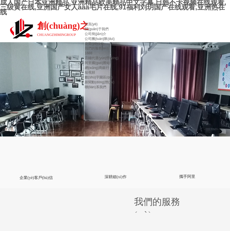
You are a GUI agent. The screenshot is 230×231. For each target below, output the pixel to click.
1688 (88, 53)
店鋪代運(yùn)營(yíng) (102, 58)
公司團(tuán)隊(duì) (100, 39)
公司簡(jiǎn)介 (95, 34)
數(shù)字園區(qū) (99, 77)
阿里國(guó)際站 (97, 63)
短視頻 (90, 72)
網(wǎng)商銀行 (97, 68)
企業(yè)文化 (95, 44)
